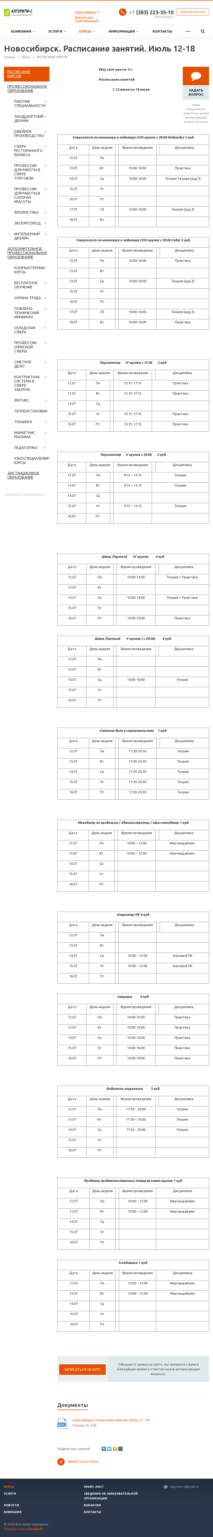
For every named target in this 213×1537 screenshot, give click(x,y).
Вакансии (92, 1505)
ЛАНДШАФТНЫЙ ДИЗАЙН (28, 118)
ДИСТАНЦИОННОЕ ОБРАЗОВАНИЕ (23, 475)
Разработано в (24, 1529)
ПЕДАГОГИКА (25, 448)
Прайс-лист (94, 1486)
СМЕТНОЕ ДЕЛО (23, 364)
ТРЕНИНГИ (23, 422)
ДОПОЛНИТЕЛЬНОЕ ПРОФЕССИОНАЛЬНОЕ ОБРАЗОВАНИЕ (27, 253)
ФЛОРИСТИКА (26, 212)
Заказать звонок (192, 12)
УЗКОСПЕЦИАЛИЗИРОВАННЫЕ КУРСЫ (31, 460)
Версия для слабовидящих (87, 19)
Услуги (56, 31)
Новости (11, 1505)
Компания (22, 31)
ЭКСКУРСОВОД (27, 223)
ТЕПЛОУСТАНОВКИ (30, 411)
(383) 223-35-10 (151, 12)
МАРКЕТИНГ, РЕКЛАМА (25, 435)
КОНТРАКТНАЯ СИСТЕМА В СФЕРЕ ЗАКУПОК (26, 383)
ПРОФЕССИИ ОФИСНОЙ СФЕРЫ (25, 347)
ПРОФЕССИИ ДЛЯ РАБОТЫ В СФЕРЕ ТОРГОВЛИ (27, 172)
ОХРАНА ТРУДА (27, 298)
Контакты (162, 31)
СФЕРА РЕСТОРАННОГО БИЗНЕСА (28, 150)
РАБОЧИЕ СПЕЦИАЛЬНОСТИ (29, 103)
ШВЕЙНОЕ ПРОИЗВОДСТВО (29, 133)
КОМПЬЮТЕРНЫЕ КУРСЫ (29, 270)
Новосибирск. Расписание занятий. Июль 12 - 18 (111, 1420)
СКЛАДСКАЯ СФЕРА (24, 330)
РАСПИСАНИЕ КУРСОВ (18, 74)
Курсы (86, 31)
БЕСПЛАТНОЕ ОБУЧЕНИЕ (26, 285)
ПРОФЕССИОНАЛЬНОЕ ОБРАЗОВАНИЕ (27, 88)
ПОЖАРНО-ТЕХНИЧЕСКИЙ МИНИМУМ (26, 313)
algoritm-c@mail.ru (184, 1486)
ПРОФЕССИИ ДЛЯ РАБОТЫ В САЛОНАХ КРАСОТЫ (27, 195)
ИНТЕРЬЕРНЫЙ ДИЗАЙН (27, 236)
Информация (123, 31)
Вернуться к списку (78, 1461)
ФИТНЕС (21, 400)
